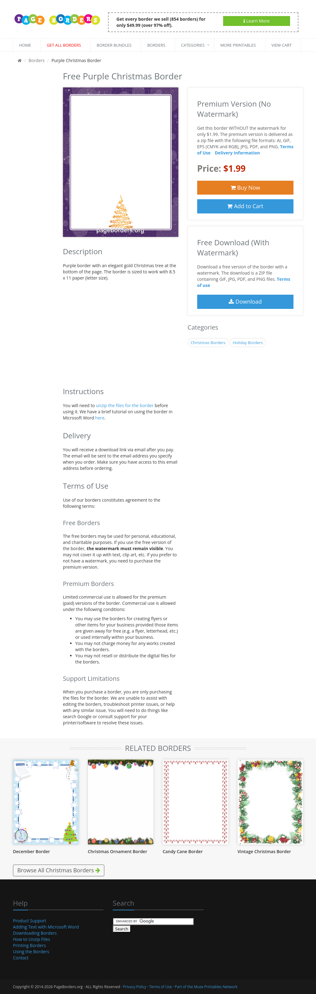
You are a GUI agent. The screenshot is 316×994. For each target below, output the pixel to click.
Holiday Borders (248, 342)
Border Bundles (114, 45)
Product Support (29, 921)
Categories (193, 45)
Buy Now (245, 187)
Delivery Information (237, 153)
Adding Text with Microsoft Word (46, 927)
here (99, 418)
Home (25, 45)
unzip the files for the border (125, 405)
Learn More (256, 21)
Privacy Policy (134, 986)
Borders (156, 45)
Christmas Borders (208, 342)
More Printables (238, 45)
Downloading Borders (35, 933)
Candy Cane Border (183, 851)
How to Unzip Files (31, 939)
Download (245, 301)
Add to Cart (245, 206)
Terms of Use (160, 986)
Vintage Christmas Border (264, 851)
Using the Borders (31, 951)
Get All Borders (64, 45)
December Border (31, 851)
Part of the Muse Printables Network (206, 986)
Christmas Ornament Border (117, 851)
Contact (20, 958)
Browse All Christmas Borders (58, 870)
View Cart (282, 45)
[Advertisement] (33, 162)
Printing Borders (29, 945)
